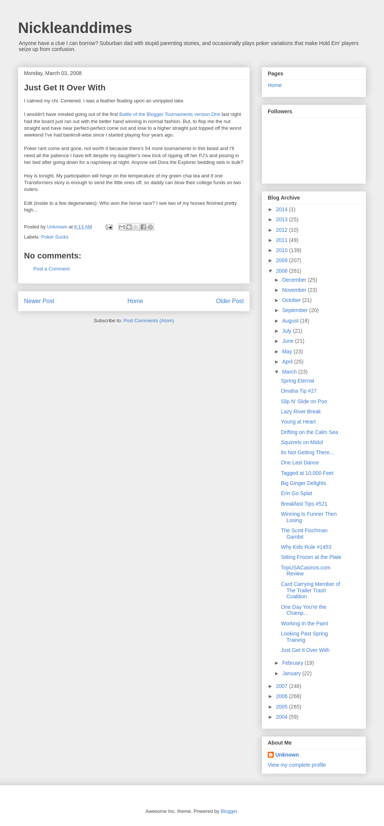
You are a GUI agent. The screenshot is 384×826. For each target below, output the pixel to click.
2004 (282, 717)
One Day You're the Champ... (303, 610)
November (295, 290)
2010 (282, 250)
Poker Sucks (55, 237)
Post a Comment (51, 269)
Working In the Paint (304, 623)
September (295, 310)
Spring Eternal (297, 381)
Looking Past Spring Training (304, 637)
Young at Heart (298, 422)
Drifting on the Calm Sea (309, 432)
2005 (282, 707)
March (290, 372)
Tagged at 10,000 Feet (307, 473)
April (288, 362)
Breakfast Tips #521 (304, 504)
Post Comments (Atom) (148, 320)
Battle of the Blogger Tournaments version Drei (169, 114)
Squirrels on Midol (302, 442)
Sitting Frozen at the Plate (311, 557)
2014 (282, 209)
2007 (282, 686)
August (291, 321)
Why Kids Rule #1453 (306, 547)
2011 (282, 240)
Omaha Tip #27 (299, 391)
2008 (282, 271)
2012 (282, 230)
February (293, 663)
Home (135, 301)
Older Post (230, 301)
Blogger (228, 811)
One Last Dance (300, 463)
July (287, 331)
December (295, 280)
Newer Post (39, 301)
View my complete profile (297, 765)
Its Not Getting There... (307, 452)
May (287, 351)
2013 (282, 219)
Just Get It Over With (305, 650)
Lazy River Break (301, 411)
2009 (282, 260)
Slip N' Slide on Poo (304, 401)
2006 (282, 696)
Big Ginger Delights (303, 483)
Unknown (58, 227)
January (292, 673)
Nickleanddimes (75, 28)
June (288, 341)
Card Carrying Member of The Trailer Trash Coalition (310, 590)
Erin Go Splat (296, 493)
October (292, 300)
